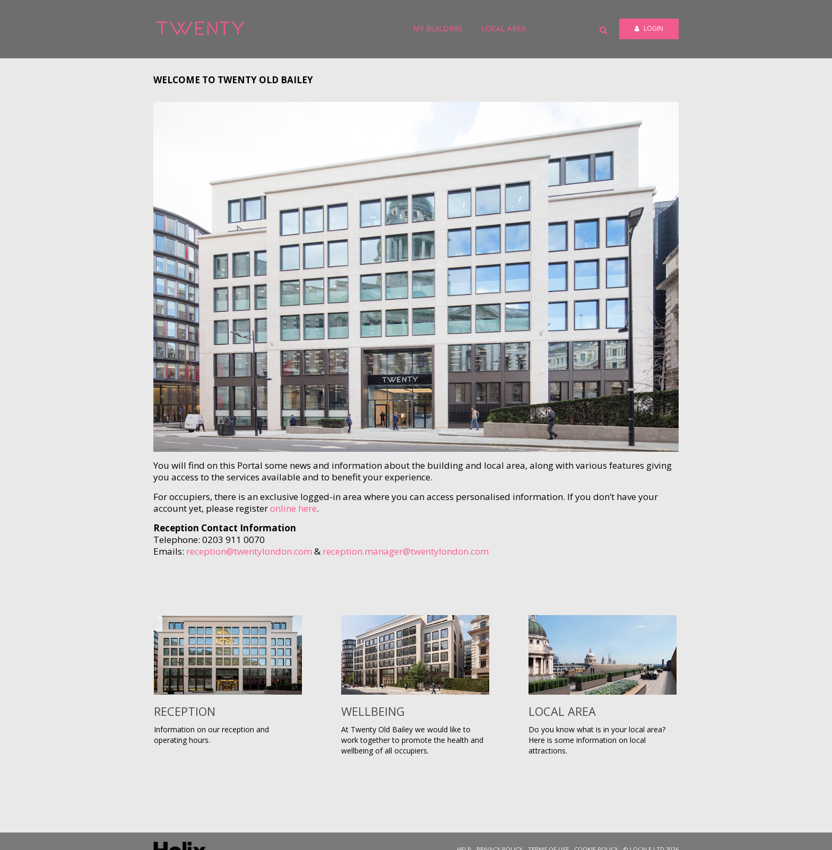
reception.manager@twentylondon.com (406, 551)
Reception (184, 711)
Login (649, 28)
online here (293, 508)
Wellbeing (373, 711)
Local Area (503, 28)
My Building (437, 28)
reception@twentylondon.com (249, 551)
